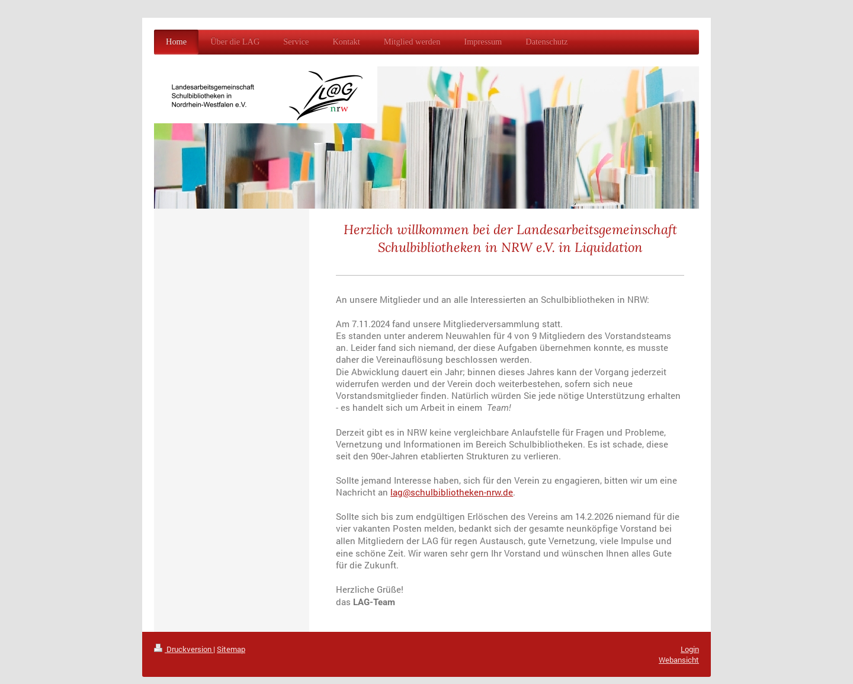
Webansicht (679, 659)
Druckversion (183, 649)
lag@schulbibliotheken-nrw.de (451, 492)
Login (690, 649)
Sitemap (231, 649)
